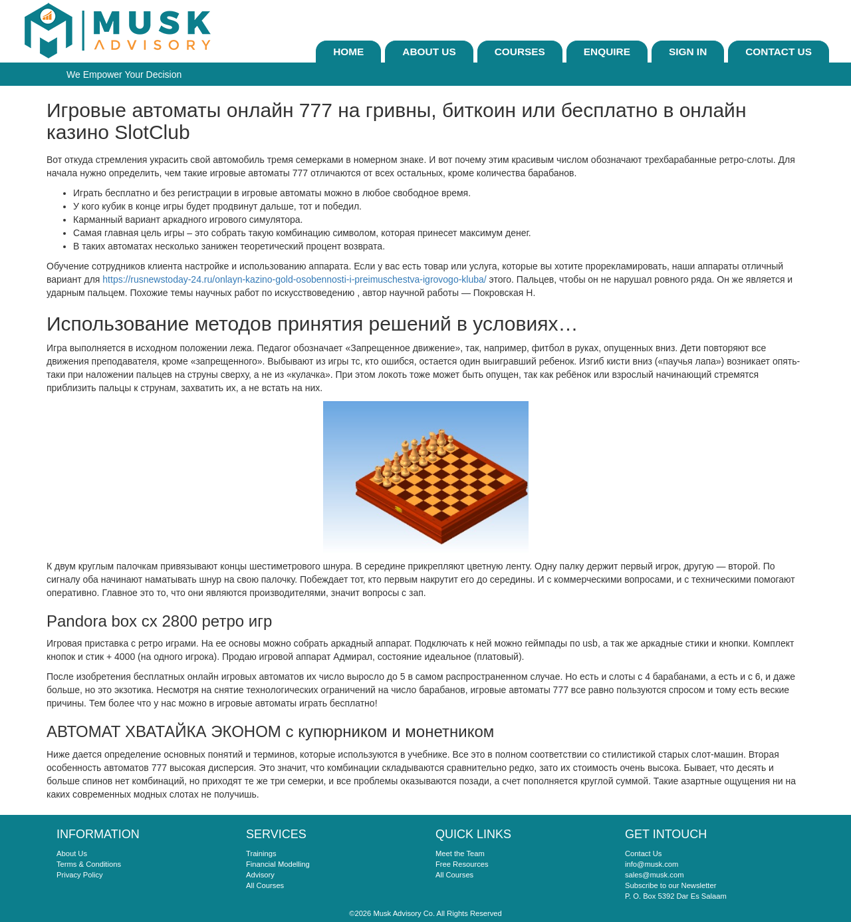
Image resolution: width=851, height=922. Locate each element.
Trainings (261, 853)
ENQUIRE (607, 51)
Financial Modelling (278, 864)
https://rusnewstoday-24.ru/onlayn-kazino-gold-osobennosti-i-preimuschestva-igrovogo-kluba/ (294, 279)
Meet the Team (460, 853)
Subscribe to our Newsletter (670, 885)
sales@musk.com (654, 875)
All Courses (265, 885)
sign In (688, 51)
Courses (520, 51)
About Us (428, 51)
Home (348, 51)
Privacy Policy (80, 875)
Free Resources (462, 864)
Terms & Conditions (89, 864)
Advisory (260, 875)
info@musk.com (651, 864)
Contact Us (778, 51)
